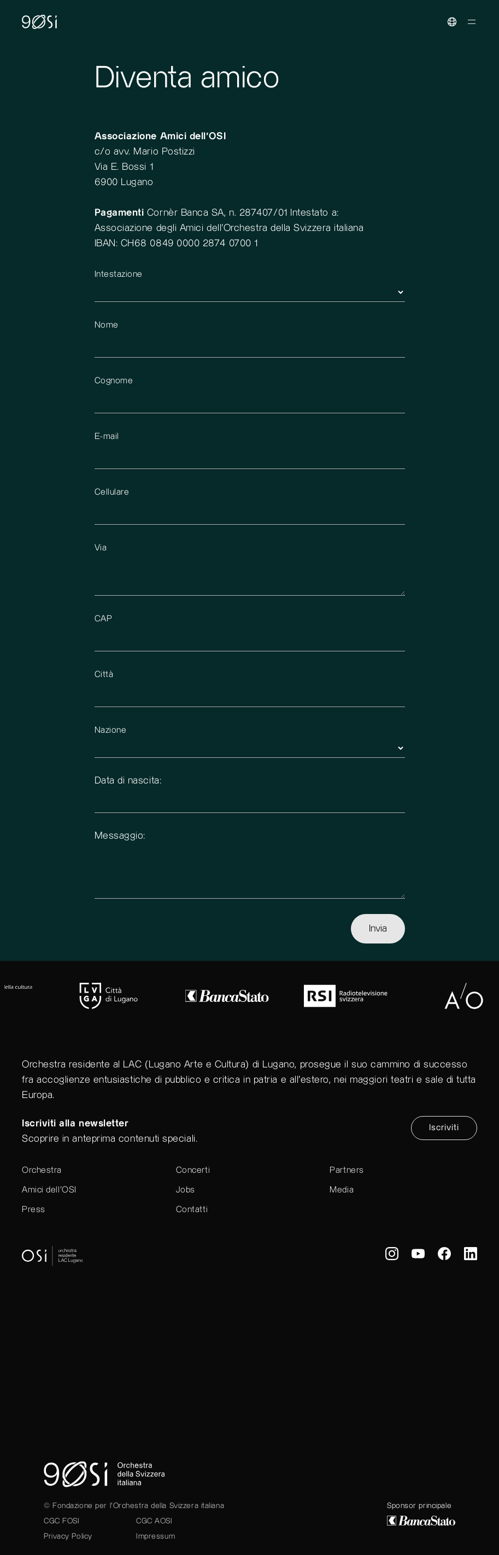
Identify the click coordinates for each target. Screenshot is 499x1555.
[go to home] (249, 41)
